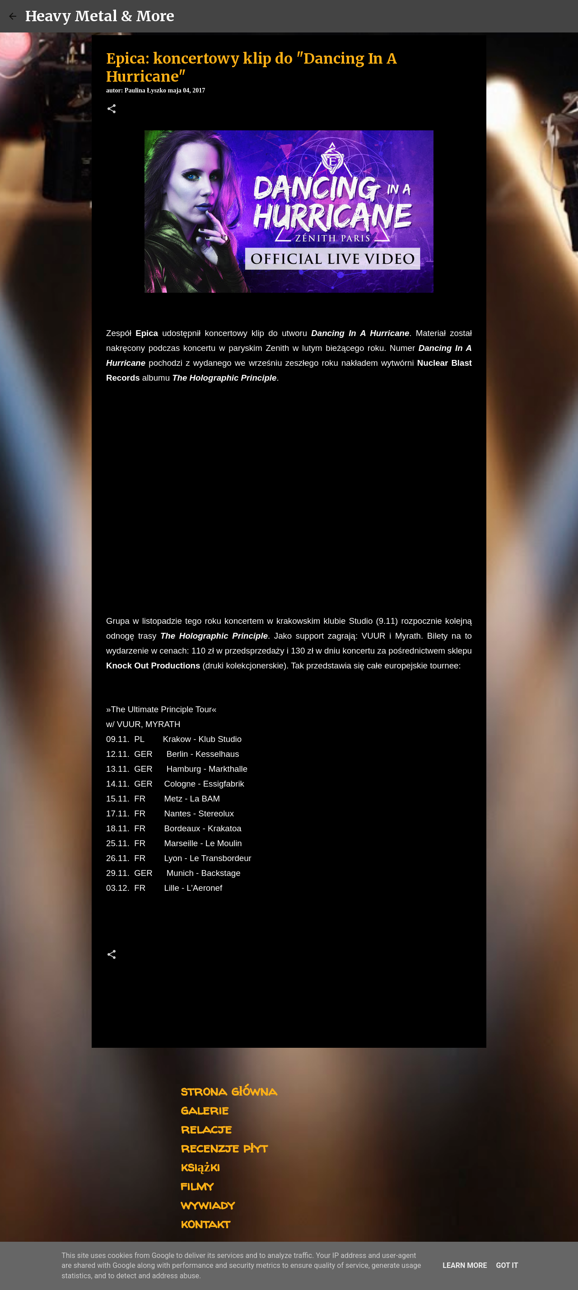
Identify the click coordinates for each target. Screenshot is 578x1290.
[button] (111, 109)
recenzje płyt (224, 1147)
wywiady (208, 1204)
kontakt (205, 1223)
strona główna (229, 1090)
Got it (507, 1265)
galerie (204, 1109)
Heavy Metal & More (99, 16)
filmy (197, 1185)
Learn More (465, 1265)
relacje (206, 1128)
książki (200, 1166)
